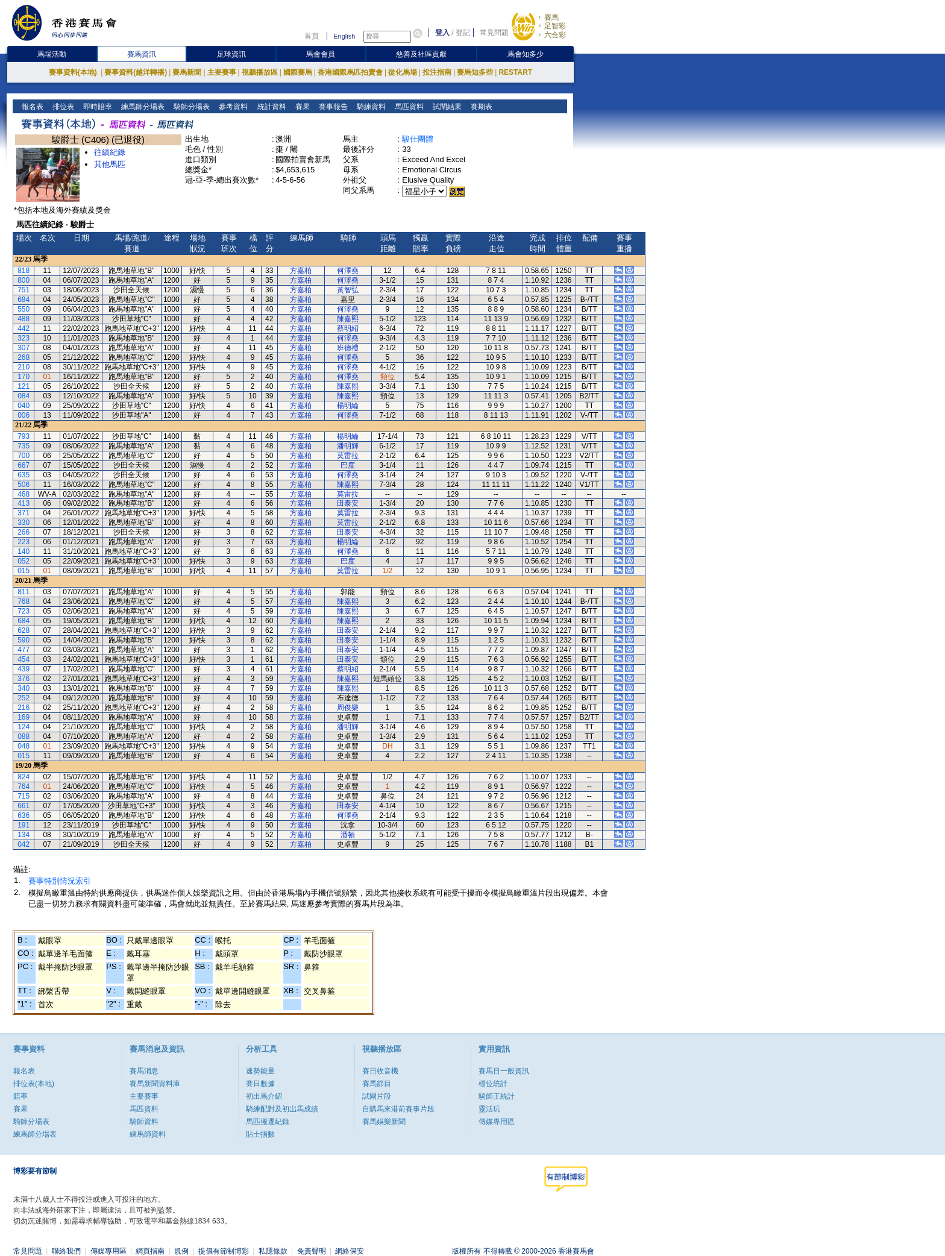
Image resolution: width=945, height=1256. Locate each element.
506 (23, 484)
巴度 (348, 465)
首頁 (311, 36)
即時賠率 (96, 106)
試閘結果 (445, 106)
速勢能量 (260, 1071)
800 (23, 280)
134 (23, 835)
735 (23, 446)
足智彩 (555, 26)
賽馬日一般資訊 (504, 1071)
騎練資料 (369, 106)
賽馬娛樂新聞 (384, 1121)
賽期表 (480, 106)
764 (23, 786)
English (344, 36)
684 (23, 299)
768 (23, 601)
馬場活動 (51, 54)
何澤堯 (348, 270)
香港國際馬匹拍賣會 (350, 72)
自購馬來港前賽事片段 (398, 1109)
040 (23, 405)
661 (23, 806)
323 (23, 338)
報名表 (31, 106)
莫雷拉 (348, 455)
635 (23, 475)
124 (23, 727)
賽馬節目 (376, 1083)
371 (23, 513)
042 (23, 844)
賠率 (20, 1096)
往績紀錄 (109, 152)
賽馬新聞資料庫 (155, 1083)
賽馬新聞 (186, 72)
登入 (442, 32)
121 (23, 386)
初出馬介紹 (264, 1096)
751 (23, 290)
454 (23, 659)
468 (23, 494)
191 (23, 825)
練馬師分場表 (142, 106)
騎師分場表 (191, 106)
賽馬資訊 (141, 54)
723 (23, 611)
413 (23, 503)
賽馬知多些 (475, 72)
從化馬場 (402, 72)
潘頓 (348, 835)
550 (23, 309)
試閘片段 (376, 1096)
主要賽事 (221, 72)
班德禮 (348, 348)
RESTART (515, 72)
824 (23, 777)
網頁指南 (150, 1251)
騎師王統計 (497, 1096)
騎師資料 (144, 1121)
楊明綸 (348, 405)
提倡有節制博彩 (223, 1251)
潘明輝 (348, 446)
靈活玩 (489, 1109)
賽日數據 (260, 1083)
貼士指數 (260, 1134)
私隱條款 (273, 1251)
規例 (181, 1251)
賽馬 (551, 17)
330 (23, 522)
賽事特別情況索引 (59, 880)
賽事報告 (331, 106)
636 (23, 815)
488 (23, 319)
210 (23, 367)
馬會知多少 (525, 54)
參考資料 (232, 106)
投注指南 (436, 72)
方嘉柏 (301, 270)
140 (23, 551)
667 (23, 465)
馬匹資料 (407, 106)
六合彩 (555, 35)
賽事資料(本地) (74, 72)
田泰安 (348, 503)
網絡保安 (349, 1251)
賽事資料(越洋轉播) (135, 72)
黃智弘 (348, 290)
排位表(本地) (33, 1083)
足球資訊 (231, 54)
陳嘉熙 (348, 319)
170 (23, 376)
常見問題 (494, 32)
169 (23, 717)
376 (23, 678)
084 (23, 396)
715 (23, 796)
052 (23, 561)
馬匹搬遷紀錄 (267, 1121)
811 (23, 592)
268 (23, 357)
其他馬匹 (109, 164)
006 (23, 415)
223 (23, 542)
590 (23, 640)
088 (23, 736)
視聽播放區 (260, 72)
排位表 (62, 106)
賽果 (301, 106)
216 (23, 707)
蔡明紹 (348, 328)
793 (23, 436)
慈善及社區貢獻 (421, 54)
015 (23, 571)
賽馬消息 (144, 1071)
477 (23, 649)
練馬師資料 (148, 1134)
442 (23, 328)
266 (23, 532)
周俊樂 (348, 707)
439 (23, 669)
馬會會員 (320, 54)
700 (23, 455)
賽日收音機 (380, 1071)
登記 (463, 32)
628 (23, 630)
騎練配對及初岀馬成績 (282, 1109)
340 (23, 688)
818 (23, 270)
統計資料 (270, 106)
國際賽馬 (297, 72)
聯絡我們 (66, 1251)
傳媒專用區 (497, 1121)
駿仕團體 (417, 138)
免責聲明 (311, 1251)
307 (23, 348)
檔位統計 (493, 1083)
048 (23, 746)
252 (23, 698)
